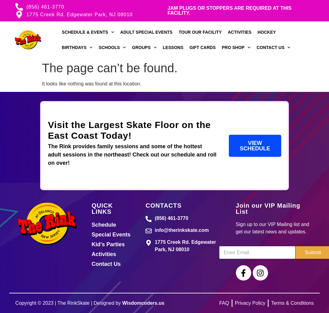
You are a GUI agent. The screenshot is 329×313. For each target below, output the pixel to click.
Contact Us (274, 47)
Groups (144, 47)
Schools (112, 47)
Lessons (173, 47)
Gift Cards (202, 47)
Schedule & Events (88, 32)
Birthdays (77, 47)
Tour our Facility (200, 32)
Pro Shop (236, 47)
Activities (239, 32)
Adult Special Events (146, 32)
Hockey (267, 32)
